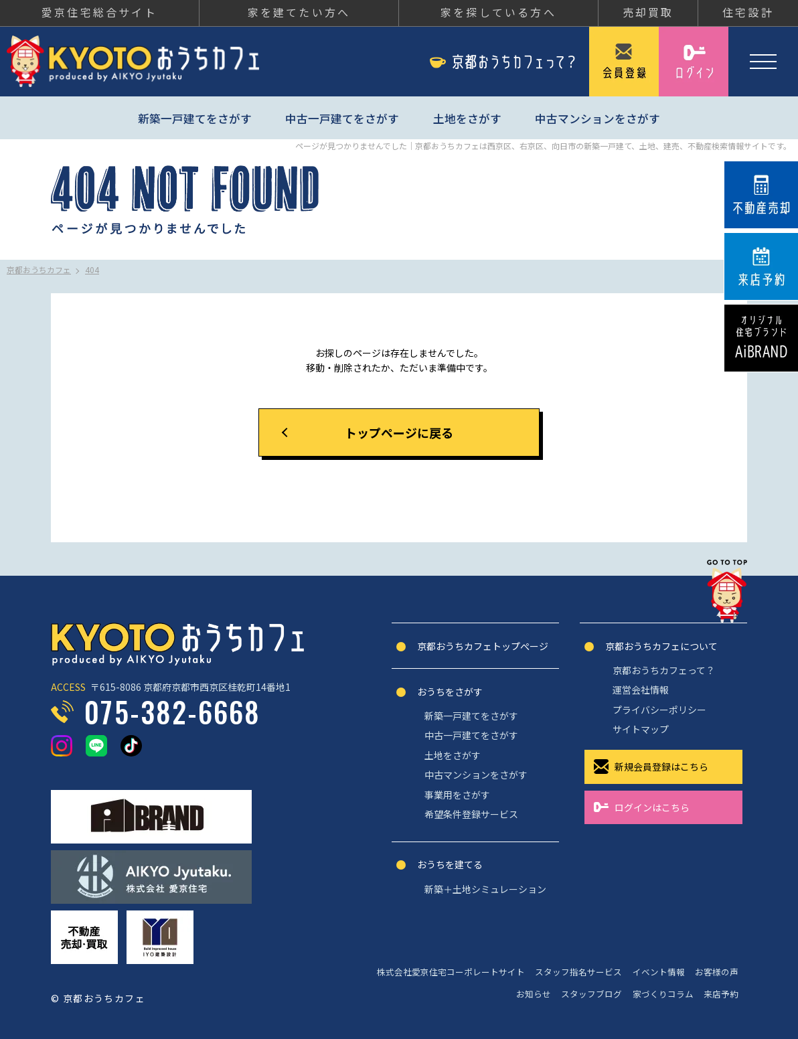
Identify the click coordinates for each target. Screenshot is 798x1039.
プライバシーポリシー (659, 709)
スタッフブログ (591, 993)
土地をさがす (467, 118)
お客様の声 (716, 971)
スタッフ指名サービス (578, 971)
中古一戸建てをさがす (342, 118)
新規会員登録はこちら (661, 766)
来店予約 (721, 993)
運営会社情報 (641, 689)
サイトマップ (641, 729)
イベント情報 (659, 971)
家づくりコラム (663, 993)
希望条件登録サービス (471, 814)
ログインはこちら (652, 807)
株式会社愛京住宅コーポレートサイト (451, 971)
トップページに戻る (399, 432)
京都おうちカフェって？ (664, 670)
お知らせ (533, 993)
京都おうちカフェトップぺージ (482, 646)
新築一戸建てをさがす (195, 118)
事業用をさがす (457, 794)
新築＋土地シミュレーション (485, 889)
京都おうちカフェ (133, 61)
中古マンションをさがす (597, 118)
